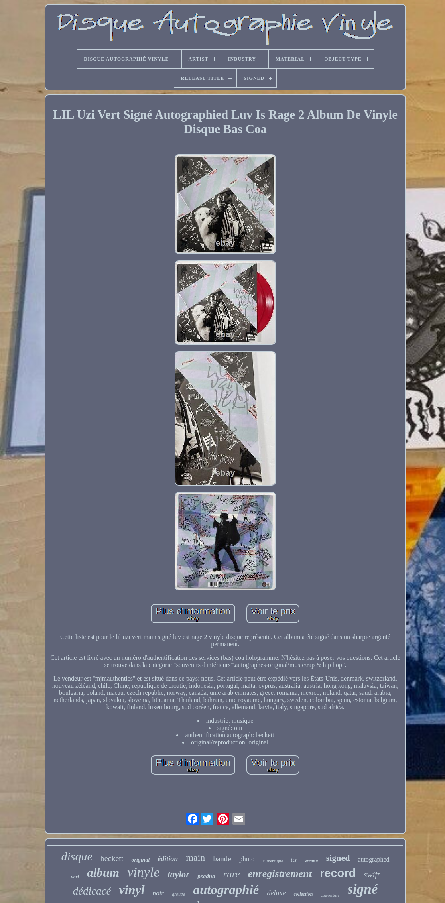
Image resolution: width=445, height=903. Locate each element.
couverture (330, 895)
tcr (294, 860)
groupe (178, 894)
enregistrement (280, 873)
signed (338, 858)
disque (76, 856)
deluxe (276, 893)
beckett (112, 858)
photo (247, 859)
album (103, 872)
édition (168, 859)
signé (363, 889)
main (195, 857)
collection (303, 894)
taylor (178, 874)
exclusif (311, 861)
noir (158, 893)
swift (372, 874)
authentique (272, 860)
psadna (206, 876)
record (338, 873)
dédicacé (92, 891)
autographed (374, 859)
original (140, 860)
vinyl (132, 890)
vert (75, 876)
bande (222, 858)
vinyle (143, 872)
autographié (226, 890)
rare (231, 874)
